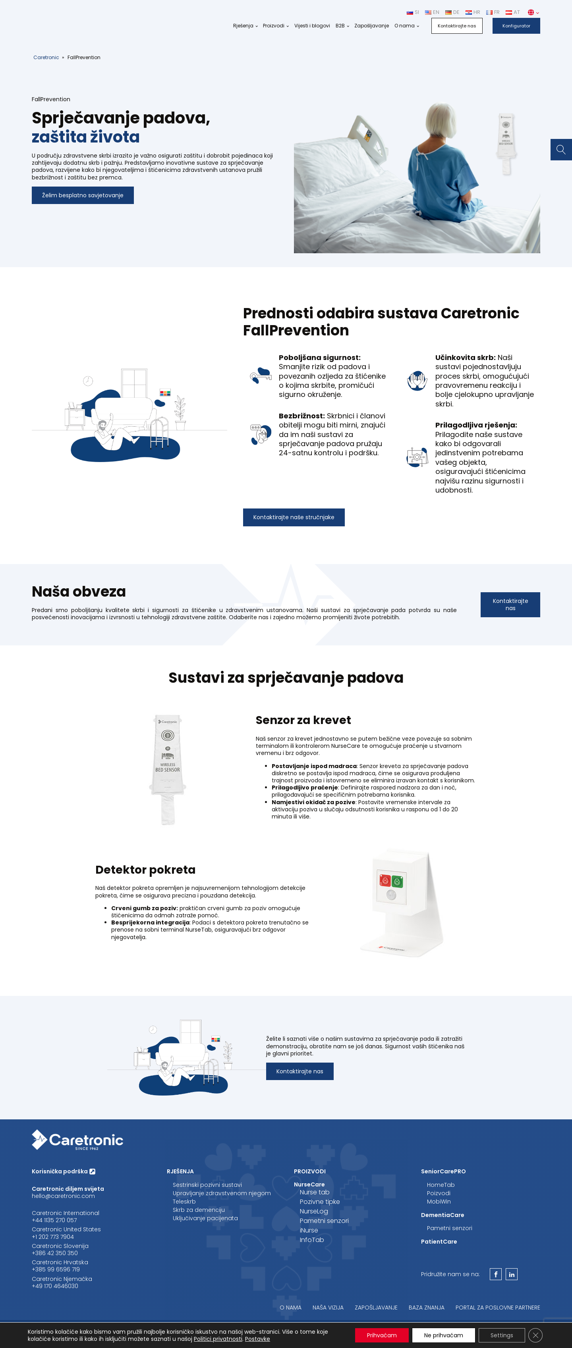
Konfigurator (516, 26)
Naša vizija (328, 1307)
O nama (404, 25)
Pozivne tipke (320, 1201)
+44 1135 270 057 (54, 1220)
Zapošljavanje (371, 25)
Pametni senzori (324, 1220)
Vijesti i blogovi (312, 25)
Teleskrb (184, 1201)
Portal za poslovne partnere (498, 1307)
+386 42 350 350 (55, 1253)
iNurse (309, 1230)
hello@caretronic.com (63, 1196)
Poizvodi (438, 1193)
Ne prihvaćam (443, 1335)
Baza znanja (426, 1307)
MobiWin (439, 1201)
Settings (502, 1335)
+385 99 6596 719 (56, 1269)
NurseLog (314, 1211)
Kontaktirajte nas (457, 26)
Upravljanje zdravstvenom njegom (222, 1193)
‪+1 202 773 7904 (53, 1237)
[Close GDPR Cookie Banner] (535, 1335)
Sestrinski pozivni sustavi (207, 1185)
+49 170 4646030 (55, 1286)
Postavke (257, 1338)
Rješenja (243, 25)
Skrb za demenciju (199, 1210)
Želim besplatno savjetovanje (83, 195)
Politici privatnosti (218, 1339)
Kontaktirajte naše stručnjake (293, 517)
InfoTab (312, 1239)
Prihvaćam (382, 1335)
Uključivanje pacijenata (205, 1218)
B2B (340, 25)
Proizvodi (273, 25)
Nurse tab (315, 1192)
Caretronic (46, 57)
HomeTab (441, 1185)
